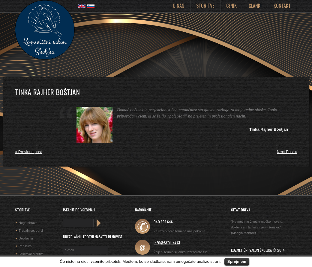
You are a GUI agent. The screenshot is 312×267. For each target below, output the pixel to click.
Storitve (205, 5)
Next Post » (287, 151)
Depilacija (26, 238)
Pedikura (25, 246)
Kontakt (282, 5)
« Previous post (28, 151)
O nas (178, 5)
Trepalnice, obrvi (31, 230)
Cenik (231, 5)
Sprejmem (236, 261)
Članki (255, 5)
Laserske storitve (31, 254)
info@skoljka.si (167, 242)
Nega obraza (28, 223)
